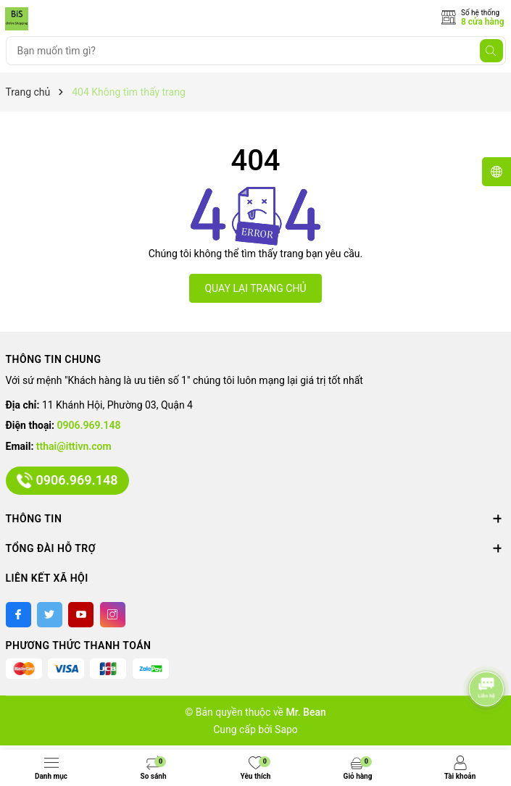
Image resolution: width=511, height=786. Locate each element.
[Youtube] (81, 614)
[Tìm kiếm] (491, 50)
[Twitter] (49, 614)
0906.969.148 (89, 425)
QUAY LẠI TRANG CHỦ (255, 288)
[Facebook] (18, 614)
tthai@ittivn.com (74, 446)
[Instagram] (112, 614)
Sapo (286, 729)
